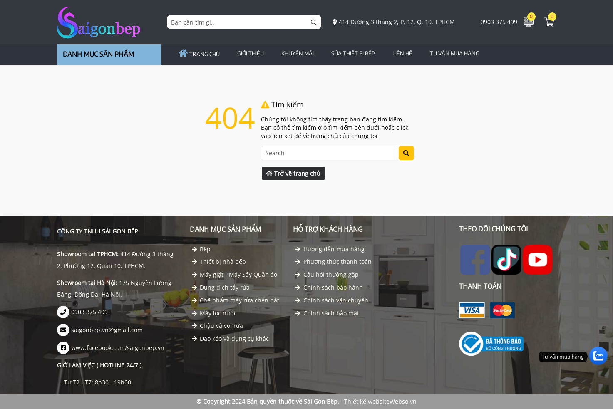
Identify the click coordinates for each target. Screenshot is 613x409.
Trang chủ (199, 54)
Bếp (201, 249)
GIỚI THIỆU (250, 53)
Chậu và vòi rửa (217, 326)
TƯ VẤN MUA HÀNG (454, 53)
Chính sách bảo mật (327, 313)
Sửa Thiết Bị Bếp (353, 53)
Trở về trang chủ (293, 173)
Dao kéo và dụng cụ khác (230, 338)
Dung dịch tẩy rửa (221, 287)
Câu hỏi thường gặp (327, 274)
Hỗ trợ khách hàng (328, 229)
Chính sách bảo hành (329, 287)
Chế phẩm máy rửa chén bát (236, 300)
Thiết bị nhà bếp (219, 261)
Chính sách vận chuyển (331, 300)
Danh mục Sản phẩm (225, 229)
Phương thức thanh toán (333, 261)
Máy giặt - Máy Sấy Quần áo (235, 274)
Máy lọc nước (214, 313)
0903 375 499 (494, 22)
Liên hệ (402, 53)
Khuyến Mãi (297, 53)
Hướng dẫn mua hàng (330, 249)
